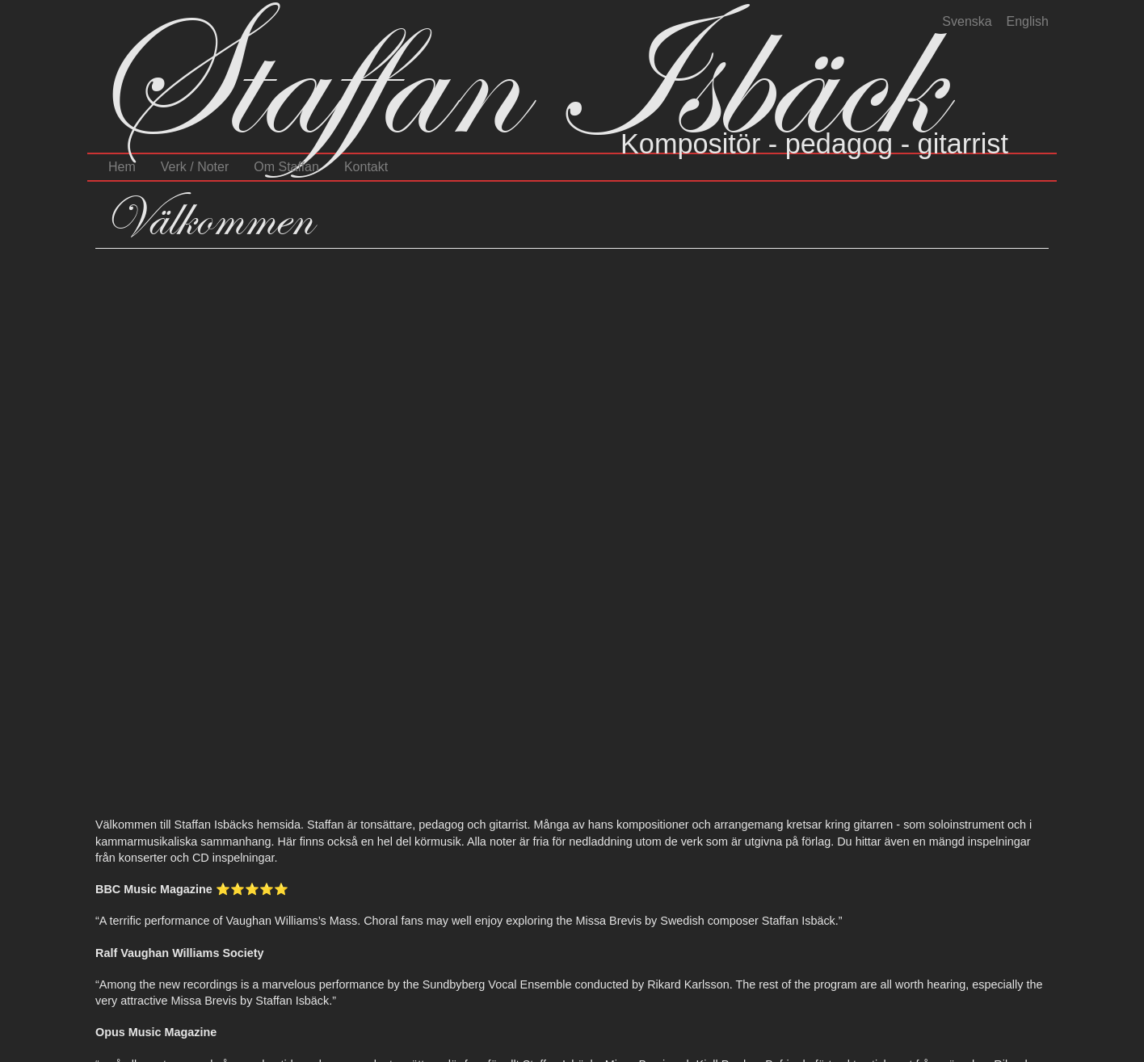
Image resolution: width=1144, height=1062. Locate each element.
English (1028, 21)
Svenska (966, 21)
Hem (122, 167)
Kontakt (366, 167)
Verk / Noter (195, 167)
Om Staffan (286, 167)
